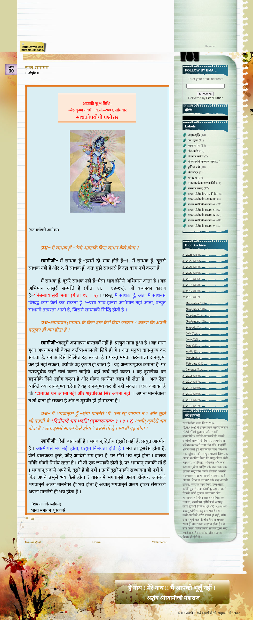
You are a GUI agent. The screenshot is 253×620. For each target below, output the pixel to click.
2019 (189, 278)
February (192, 363)
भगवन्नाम (193, 177)
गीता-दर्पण (193, 150)
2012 (189, 393)
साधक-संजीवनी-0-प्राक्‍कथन (202, 198)
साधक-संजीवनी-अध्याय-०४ (202, 220)
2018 (189, 284)
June (189, 339)
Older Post (159, 542)
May (189, 345)
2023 (189, 254)
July (189, 333)
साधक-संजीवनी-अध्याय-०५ (202, 225)
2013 (189, 387)
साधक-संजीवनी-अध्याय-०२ (202, 209)
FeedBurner (214, 98)
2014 (189, 381)
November (193, 309)
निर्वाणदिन (193, 172)
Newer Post (33, 542)
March (190, 357)
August (190, 327)
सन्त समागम (37, 67)
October (191, 315)
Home (96, 542)
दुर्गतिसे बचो (194, 166)
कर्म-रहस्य (193, 140)
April (189, 351)
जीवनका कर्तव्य (196, 156)
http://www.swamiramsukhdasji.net (32, 48)
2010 (189, 405)
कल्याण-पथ (194, 145)
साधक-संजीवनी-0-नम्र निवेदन (203, 193)
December (193, 303)
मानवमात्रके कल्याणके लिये (202, 182)
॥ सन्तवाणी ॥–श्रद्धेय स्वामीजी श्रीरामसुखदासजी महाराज (210, 612)
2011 (189, 399)
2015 (189, 375)
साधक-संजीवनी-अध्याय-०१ (202, 204)
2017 (189, 291)
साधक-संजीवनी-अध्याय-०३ (202, 214)
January (191, 369)
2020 (189, 272)
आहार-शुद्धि (194, 134)
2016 (189, 297)
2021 (189, 266)
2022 (189, 260)
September (193, 321)
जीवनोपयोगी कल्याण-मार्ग (201, 161)
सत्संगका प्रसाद (196, 188)
